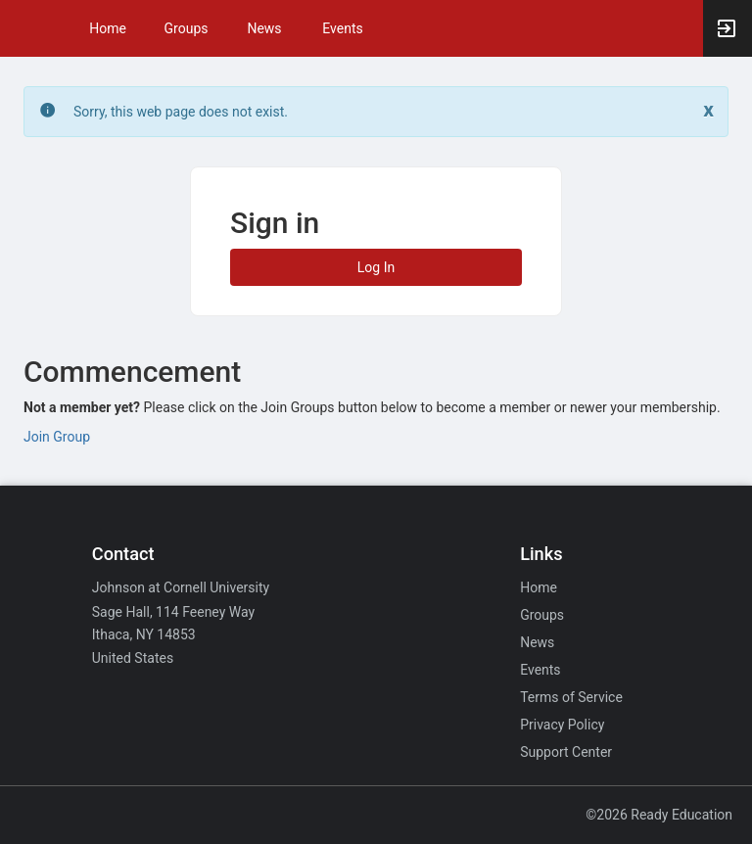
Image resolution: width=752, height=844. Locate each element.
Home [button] (107, 28)
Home (538, 587)
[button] (24, 28)
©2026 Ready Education (659, 814)
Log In (376, 267)
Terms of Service (571, 697)
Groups (186, 28)
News (264, 28)
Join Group (57, 437)
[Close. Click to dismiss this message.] (708, 110)
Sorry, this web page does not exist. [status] (180, 111)
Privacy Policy (562, 724)
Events (342, 28)
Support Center (566, 752)
